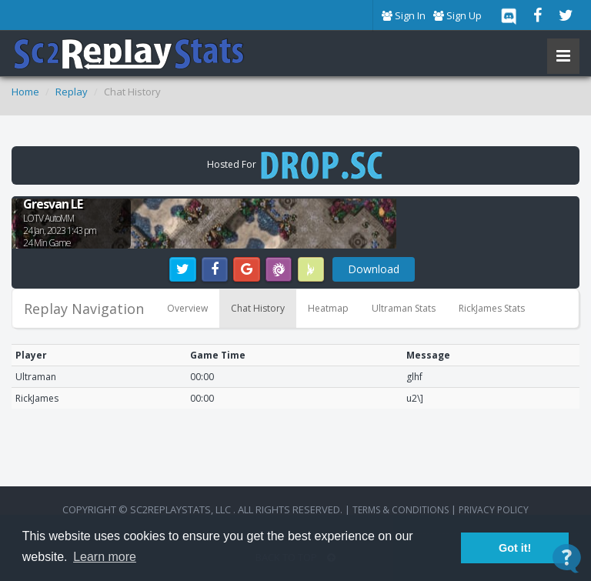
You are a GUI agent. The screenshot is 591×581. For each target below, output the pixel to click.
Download (373, 269)
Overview (187, 308)
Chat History (258, 308)
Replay (71, 92)
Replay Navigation (84, 308)
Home (25, 92)
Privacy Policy (494, 509)
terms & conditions (400, 509)
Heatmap (328, 308)
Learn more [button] (104, 556)
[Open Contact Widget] (567, 558)
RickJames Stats (492, 308)
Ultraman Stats (404, 308)
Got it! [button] (515, 548)
